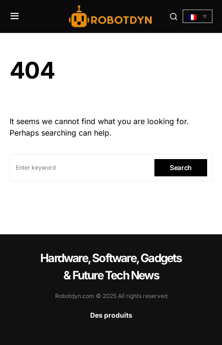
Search (181, 167)
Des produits (111, 315)
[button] (15, 16)
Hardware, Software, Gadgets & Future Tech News (110, 266)
